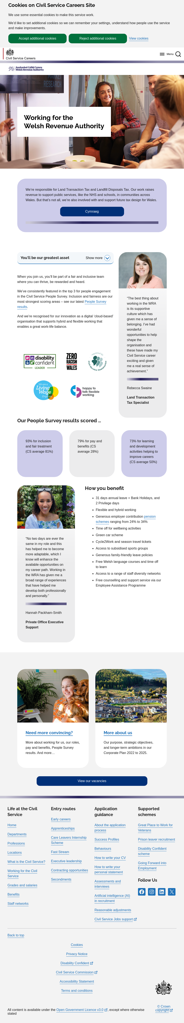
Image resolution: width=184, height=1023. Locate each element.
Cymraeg (92, 211)
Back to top (15, 935)
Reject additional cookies (98, 38)
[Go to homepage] (19, 54)
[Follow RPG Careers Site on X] (171, 892)
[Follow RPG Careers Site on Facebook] (141, 892)
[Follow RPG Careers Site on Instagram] (151, 892)
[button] (178, 54)
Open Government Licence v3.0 (79, 1010)
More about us (118, 732)
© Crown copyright (162, 1008)
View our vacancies (92, 781)
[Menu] (165, 54)
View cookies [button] (138, 38)
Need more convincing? (49, 732)
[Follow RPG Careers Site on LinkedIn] (161, 892)
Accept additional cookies (37, 38)
